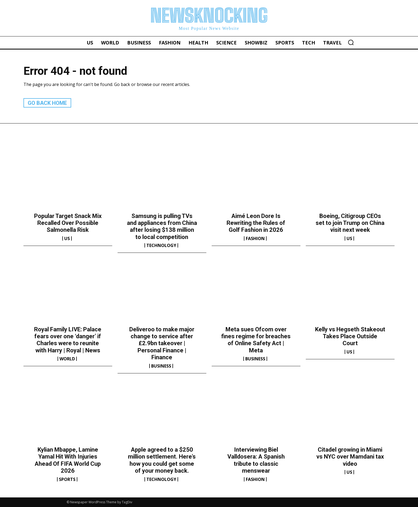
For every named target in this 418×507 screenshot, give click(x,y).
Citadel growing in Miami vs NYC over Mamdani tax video (350, 456)
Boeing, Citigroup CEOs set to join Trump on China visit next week (350, 223)
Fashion (255, 238)
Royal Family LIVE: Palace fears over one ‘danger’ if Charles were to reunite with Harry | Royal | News (67, 340)
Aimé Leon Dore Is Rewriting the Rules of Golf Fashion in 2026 (256, 223)
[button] (350, 42)
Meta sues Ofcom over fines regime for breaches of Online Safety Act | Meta (256, 340)
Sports (67, 479)
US (67, 238)
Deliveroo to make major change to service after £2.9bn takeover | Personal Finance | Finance (161, 343)
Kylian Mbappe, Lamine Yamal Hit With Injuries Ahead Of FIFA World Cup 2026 (68, 460)
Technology (161, 245)
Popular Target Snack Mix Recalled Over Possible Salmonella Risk (68, 223)
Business (161, 366)
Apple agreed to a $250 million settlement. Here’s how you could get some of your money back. (162, 460)
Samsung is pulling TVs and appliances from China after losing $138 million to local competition (162, 226)
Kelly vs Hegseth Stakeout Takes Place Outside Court (350, 336)
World (67, 359)
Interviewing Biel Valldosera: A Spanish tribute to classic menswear (256, 460)
